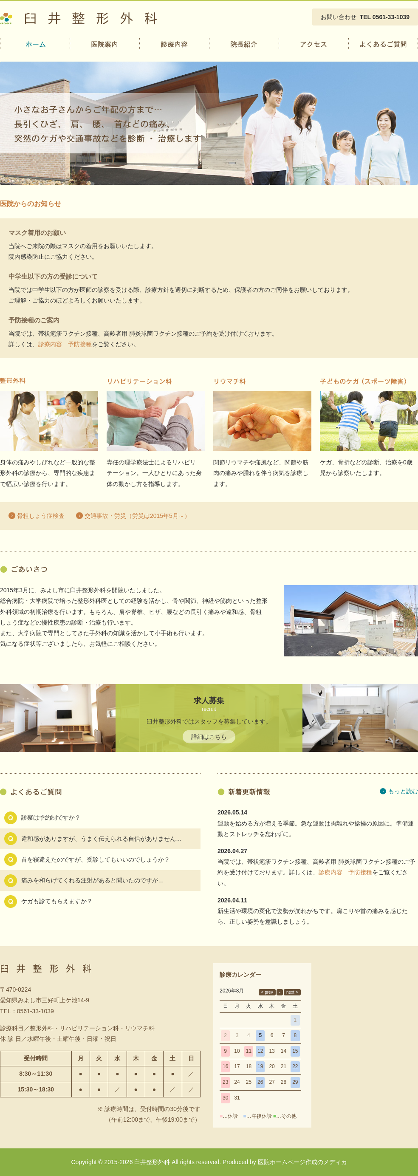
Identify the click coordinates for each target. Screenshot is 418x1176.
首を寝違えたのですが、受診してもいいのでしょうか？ (95, 859)
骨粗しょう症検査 (41, 515)
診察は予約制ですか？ (51, 817)
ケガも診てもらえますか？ (57, 901)
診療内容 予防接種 (65, 344)
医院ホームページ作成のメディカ (302, 1162)
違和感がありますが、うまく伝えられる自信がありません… (101, 838)
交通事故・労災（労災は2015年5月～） (137, 515)
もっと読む (403, 791)
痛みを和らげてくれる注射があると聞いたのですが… (92, 880)
